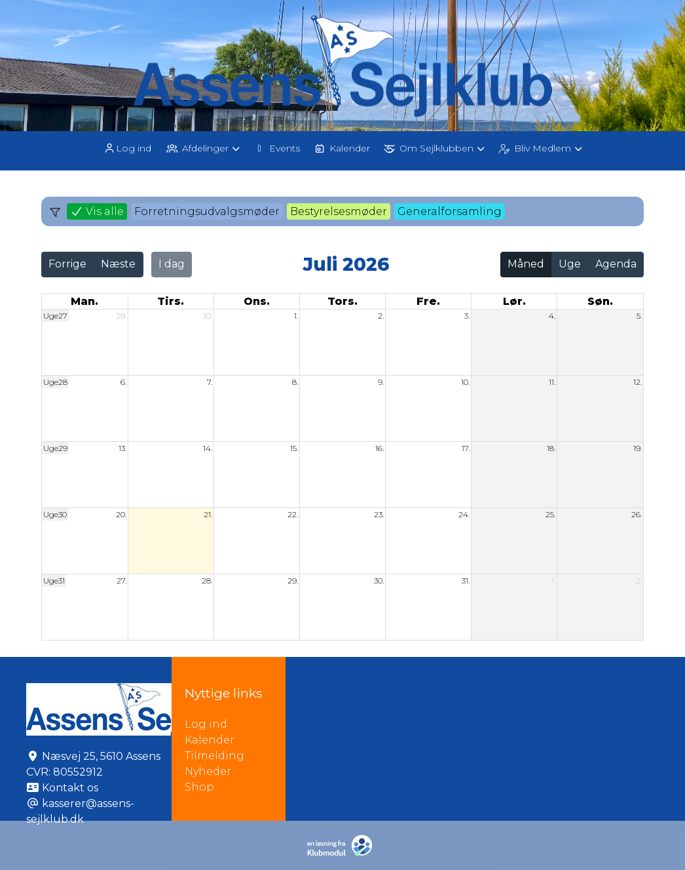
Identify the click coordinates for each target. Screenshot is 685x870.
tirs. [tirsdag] (170, 301)
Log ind (127, 148)
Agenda (616, 264)
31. (466, 580)
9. (381, 382)
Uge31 (54, 580)
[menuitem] (128, 148)
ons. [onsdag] (257, 301)
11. (552, 382)
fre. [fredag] (428, 301)
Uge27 (55, 316)
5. (639, 316)
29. (121, 316)
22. (292, 514)
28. (207, 580)
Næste (118, 264)
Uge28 (55, 382)
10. (465, 382)
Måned (526, 264)
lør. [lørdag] (514, 301)
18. (551, 448)
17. (466, 448)
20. (121, 514)
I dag (171, 264)
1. (296, 316)
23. (379, 514)
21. (208, 514)
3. (467, 316)
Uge (570, 264)
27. (121, 580)
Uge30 (55, 514)
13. (122, 448)
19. (637, 448)
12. (637, 382)
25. (550, 514)
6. (123, 382)
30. (207, 316)
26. (636, 514)
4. (552, 316)
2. (381, 316)
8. (295, 382)
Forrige (67, 264)
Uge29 (55, 448)
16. (379, 448)
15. (294, 448)
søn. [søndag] (600, 301)
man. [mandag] (84, 301)
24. (464, 514)
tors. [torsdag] (342, 301)
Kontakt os (70, 787)
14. (207, 448)
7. (209, 382)
